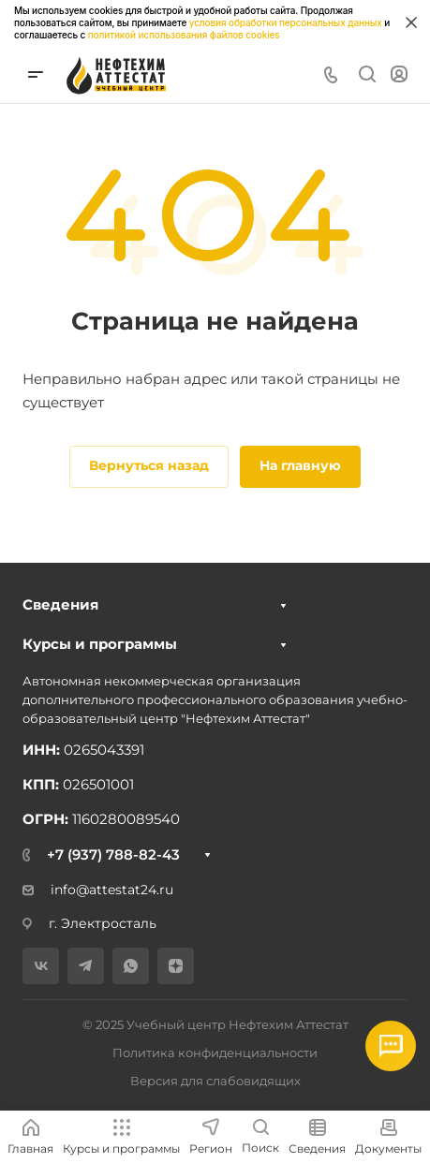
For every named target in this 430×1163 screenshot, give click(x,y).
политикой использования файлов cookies (184, 34)
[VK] (40, 966)
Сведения (60, 604)
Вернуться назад (149, 465)
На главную (300, 465)
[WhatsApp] (130, 966)
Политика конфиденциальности (215, 1052)
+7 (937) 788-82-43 (113, 854)
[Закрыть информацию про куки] (411, 22)
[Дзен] (175, 966)
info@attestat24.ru (97, 889)
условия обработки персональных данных (285, 22)
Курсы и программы (99, 644)
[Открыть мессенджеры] (390, 1046)
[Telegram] (85, 966)
